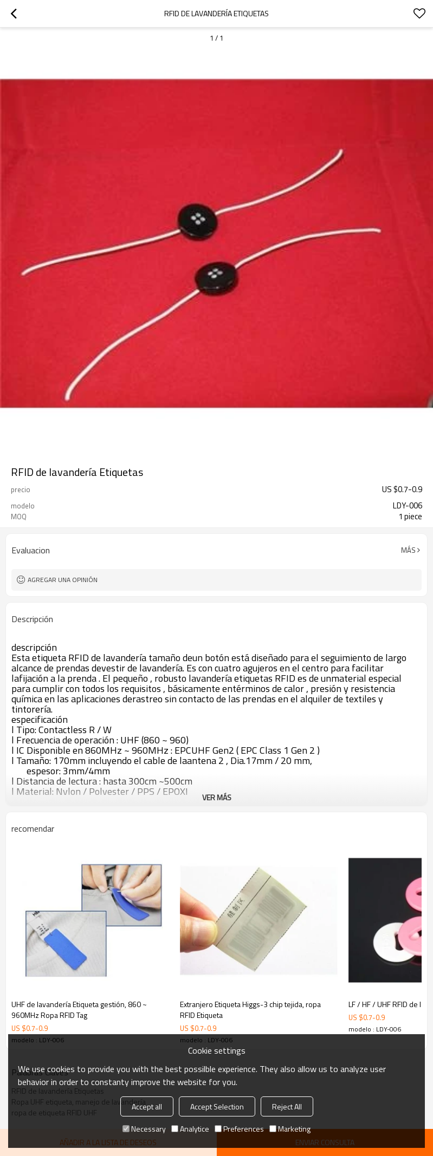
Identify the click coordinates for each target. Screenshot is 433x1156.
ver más (216, 797)
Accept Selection (217, 1106)
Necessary (144, 1128)
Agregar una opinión (63, 579)
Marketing (290, 1128)
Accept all (147, 1106)
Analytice (190, 1128)
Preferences (239, 1128)
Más (408, 550)
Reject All (287, 1106)
